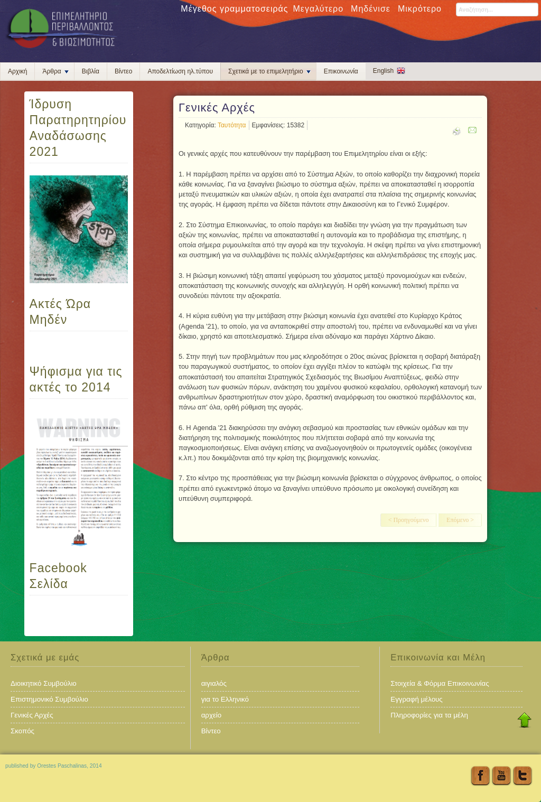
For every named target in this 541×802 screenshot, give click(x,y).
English (383, 70)
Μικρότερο (420, 8)
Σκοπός (22, 731)
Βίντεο (123, 71)
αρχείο (211, 715)
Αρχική (17, 71)
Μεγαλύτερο (318, 8)
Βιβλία (90, 71)
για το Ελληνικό (225, 699)
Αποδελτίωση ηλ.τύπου (180, 71)
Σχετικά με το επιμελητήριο (269, 71)
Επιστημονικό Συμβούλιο (49, 699)
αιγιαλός (214, 683)
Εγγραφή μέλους (416, 699)
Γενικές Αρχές (32, 715)
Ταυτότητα (232, 125)
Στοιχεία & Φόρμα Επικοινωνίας (439, 683)
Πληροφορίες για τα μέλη (429, 715)
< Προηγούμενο (408, 520)
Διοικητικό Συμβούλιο (44, 683)
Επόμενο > (460, 520)
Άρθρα (55, 71)
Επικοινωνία (341, 71)
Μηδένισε (370, 8)
